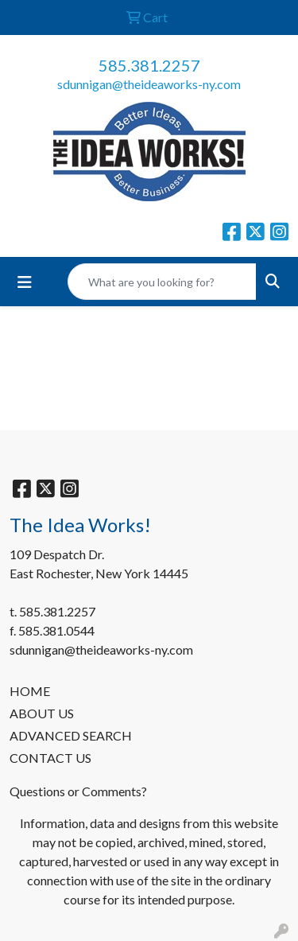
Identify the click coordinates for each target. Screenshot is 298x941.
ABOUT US (42, 713)
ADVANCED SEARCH (71, 735)
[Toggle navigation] (24, 282)
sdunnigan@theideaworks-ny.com (149, 83)
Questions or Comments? (78, 791)
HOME (30, 690)
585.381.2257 (149, 65)
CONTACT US (50, 757)
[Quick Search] (162, 281)
